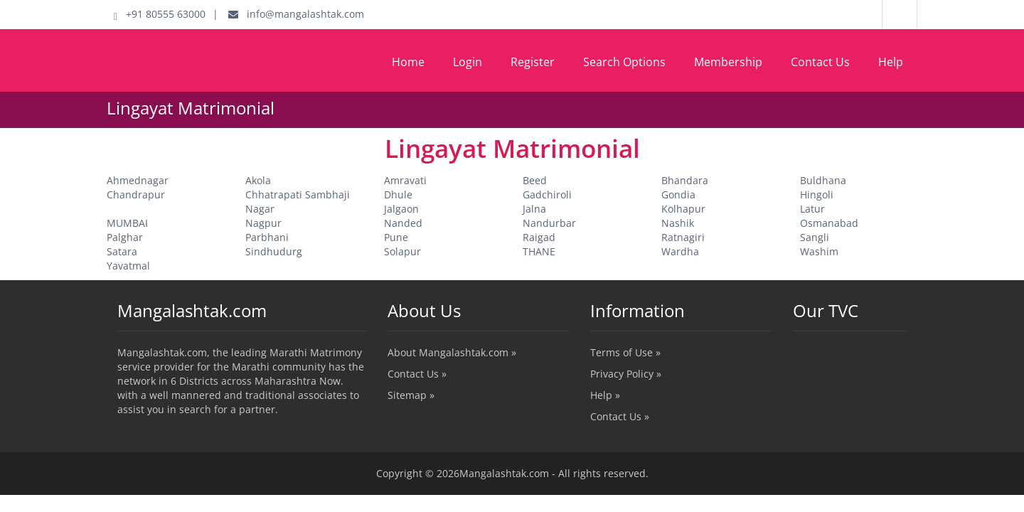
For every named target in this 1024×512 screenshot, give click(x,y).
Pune (396, 237)
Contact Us (820, 62)
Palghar (125, 237)
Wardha (680, 251)
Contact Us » (417, 373)
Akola (258, 180)
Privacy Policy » (625, 373)
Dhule (398, 194)
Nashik (677, 223)
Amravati (405, 180)
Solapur (402, 251)
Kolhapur (683, 208)
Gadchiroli (547, 194)
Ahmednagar (138, 180)
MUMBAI (127, 223)
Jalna (534, 208)
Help (890, 62)
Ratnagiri (683, 237)
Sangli (814, 237)
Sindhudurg (273, 251)
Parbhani (267, 237)
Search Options (624, 62)
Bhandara (684, 180)
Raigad (539, 237)
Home (408, 62)
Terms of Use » (625, 352)
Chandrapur (136, 194)
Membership (728, 62)
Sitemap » (411, 395)
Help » (605, 395)
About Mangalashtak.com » (452, 352)
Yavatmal (128, 265)
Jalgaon (401, 208)
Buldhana (823, 180)
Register (533, 62)
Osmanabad (829, 223)
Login (467, 62)
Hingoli (816, 194)
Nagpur (263, 223)
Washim (819, 251)
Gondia (678, 194)
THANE (539, 251)
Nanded (403, 223)
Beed (535, 180)
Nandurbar (549, 223)
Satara (122, 251)
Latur (812, 208)
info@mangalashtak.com (296, 14)
